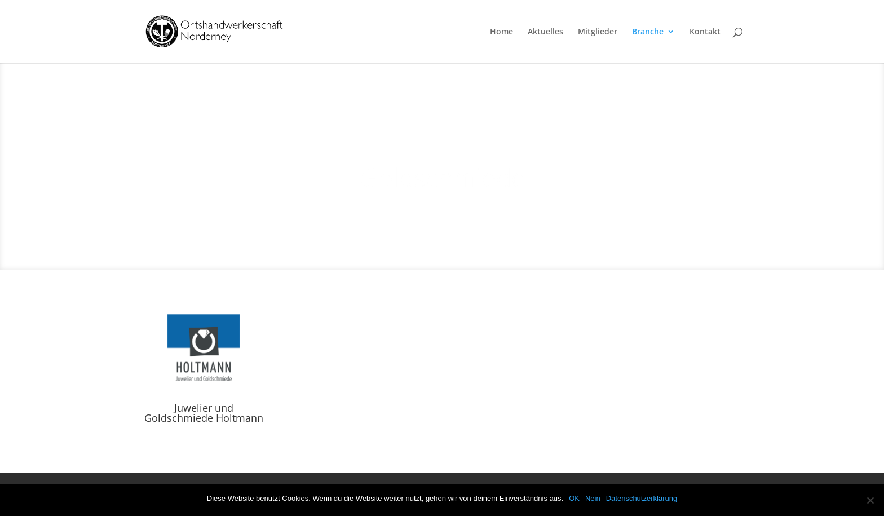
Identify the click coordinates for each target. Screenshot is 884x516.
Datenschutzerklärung (641, 498)
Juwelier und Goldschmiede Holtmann (203, 413)
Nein (592, 498)
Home (501, 32)
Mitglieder (597, 32)
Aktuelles (545, 32)
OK (574, 498)
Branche (648, 32)
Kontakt (705, 32)
